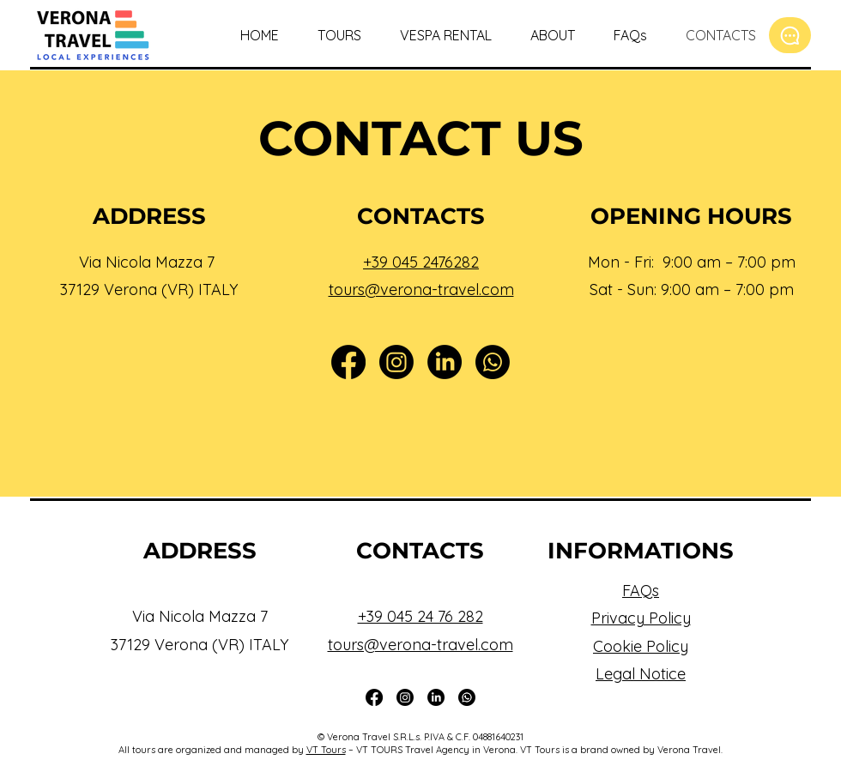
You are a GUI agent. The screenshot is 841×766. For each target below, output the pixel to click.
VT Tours (326, 750)
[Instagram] (396, 362)
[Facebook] (348, 362)
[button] (333, 35)
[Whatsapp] (492, 362)
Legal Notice (641, 674)
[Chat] (790, 35)
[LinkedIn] (444, 362)
